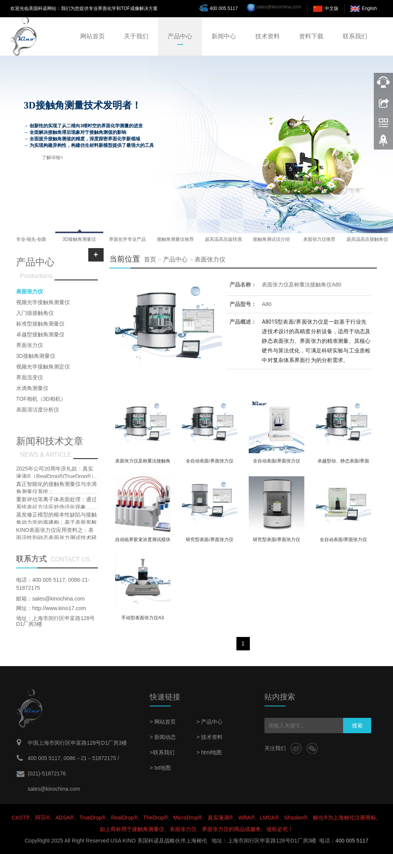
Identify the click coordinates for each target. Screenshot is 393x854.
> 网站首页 (163, 722)
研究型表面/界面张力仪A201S (209, 542)
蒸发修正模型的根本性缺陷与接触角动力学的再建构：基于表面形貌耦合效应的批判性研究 (56, 522)
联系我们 (355, 36)
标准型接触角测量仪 (40, 324)
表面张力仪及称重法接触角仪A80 (301, 284)
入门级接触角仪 (35, 313)
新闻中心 (223, 36)
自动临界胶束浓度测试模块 (142, 539)
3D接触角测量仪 (35, 356)
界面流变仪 (29, 377)
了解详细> (52, 157)
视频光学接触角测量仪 (43, 302)
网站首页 (92, 36)
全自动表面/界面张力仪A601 (209, 463)
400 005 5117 (220, 8)
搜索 (357, 725)
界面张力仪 (29, 345)
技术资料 (267, 36)
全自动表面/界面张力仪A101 (343, 542)
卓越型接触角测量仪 (40, 334)
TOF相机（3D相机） (41, 399)
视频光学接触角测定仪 (43, 367)
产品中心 (180, 36)
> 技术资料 (209, 737)
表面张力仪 (210, 259)
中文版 (332, 8)
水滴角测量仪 (32, 388)
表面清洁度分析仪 (37, 409)
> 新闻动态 (163, 737)
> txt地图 (160, 768)
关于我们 (136, 36)
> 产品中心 (209, 722)
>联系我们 (162, 752)
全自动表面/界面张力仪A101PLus (276, 463)
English (369, 8)
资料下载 (311, 36)
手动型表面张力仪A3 (142, 617)
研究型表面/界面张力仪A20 (276, 542)
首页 (150, 259)
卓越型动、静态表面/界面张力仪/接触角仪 (343, 463)
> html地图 (209, 752)
